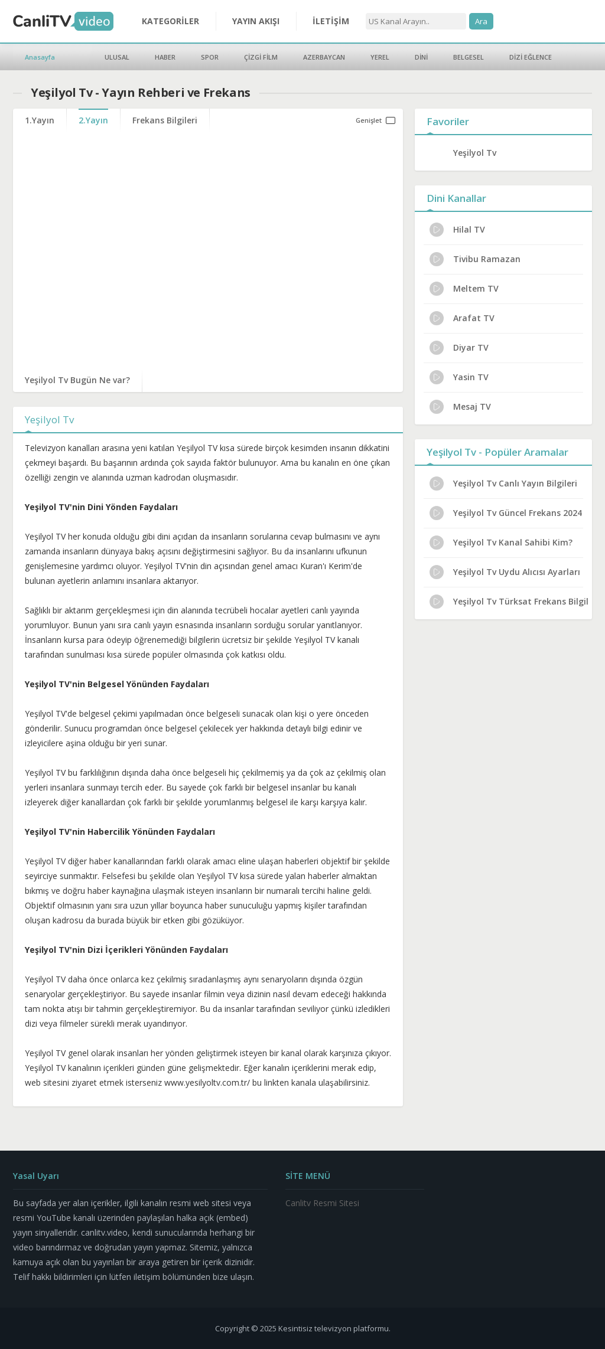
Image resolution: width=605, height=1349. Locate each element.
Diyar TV (459, 348)
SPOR (210, 57)
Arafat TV (462, 318)
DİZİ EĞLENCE (530, 57)
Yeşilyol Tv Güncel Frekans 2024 (506, 513)
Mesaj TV (460, 407)
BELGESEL (468, 57)
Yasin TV (459, 377)
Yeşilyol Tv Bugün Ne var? (77, 380)
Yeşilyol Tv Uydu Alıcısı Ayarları (505, 572)
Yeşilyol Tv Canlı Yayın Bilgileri (503, 483)
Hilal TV (457, 230)
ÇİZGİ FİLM (261, 57)
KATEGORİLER (170, 21)
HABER (165, 57)
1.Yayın (39, 120)
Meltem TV (464, 289)
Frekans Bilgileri (164, 120)
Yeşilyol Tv (474, 152)
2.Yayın (93, 120)
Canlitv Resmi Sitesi (322, 1202)
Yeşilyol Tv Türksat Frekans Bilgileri (509, 602)
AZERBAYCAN (324, 57)
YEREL (379, 57)
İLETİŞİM (331, 21)
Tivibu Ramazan (475, 259)
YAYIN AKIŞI (255, 21)
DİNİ (421, 57)
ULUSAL (117, 57)
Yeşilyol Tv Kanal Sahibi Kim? (501, 542)
